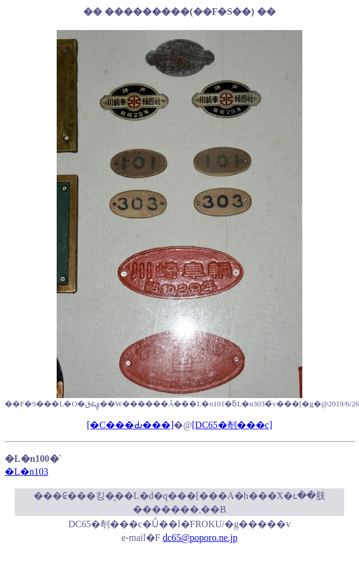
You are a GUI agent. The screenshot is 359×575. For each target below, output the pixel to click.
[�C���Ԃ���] (130, 425)
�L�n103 (26, 471)
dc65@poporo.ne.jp (200, 538)
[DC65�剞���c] (232, 425)
